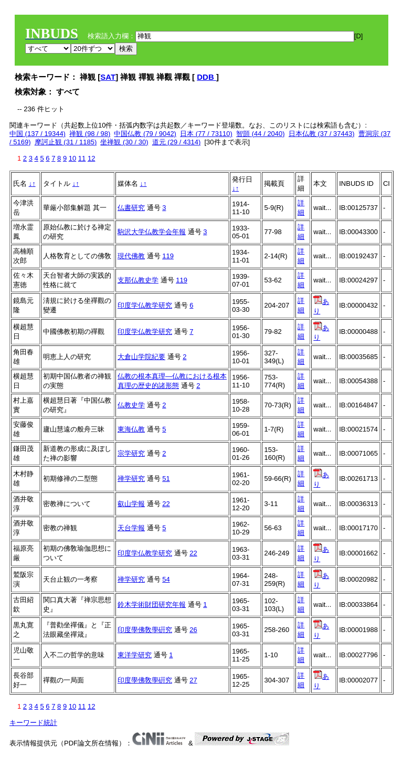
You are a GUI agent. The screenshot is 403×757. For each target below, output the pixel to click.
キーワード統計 (33, 723)
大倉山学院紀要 (141, 357)
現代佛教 (131, 256)
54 (165, 579)
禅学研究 (131, 478)
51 (165, 478)
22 (165, 504)
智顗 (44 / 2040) (260, 134)
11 (82, 158)
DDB (206, 76)
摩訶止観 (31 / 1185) (66, 142)
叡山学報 (131, 504)
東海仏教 (131, 429)
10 (72, 158)
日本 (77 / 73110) (206, 134)
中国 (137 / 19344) (37, 134)
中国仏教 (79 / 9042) (145, 134)
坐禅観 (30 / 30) (124, 142)
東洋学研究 (135, 655)
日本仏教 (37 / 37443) (322, 134)
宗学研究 (131, 453)
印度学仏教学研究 (145, 305)
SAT (107, 76)
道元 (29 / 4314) (176, 142)
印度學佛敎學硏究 (145, 630)
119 (168, 256)
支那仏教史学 (138, 280)
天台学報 (131, 528)
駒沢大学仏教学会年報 (152, 232)
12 (91, 158)
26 (193, 630)
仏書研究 (131, 208)
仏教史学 (131, 405)
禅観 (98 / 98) (89, 134)
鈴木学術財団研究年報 (152, 604)
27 (193, 680)
